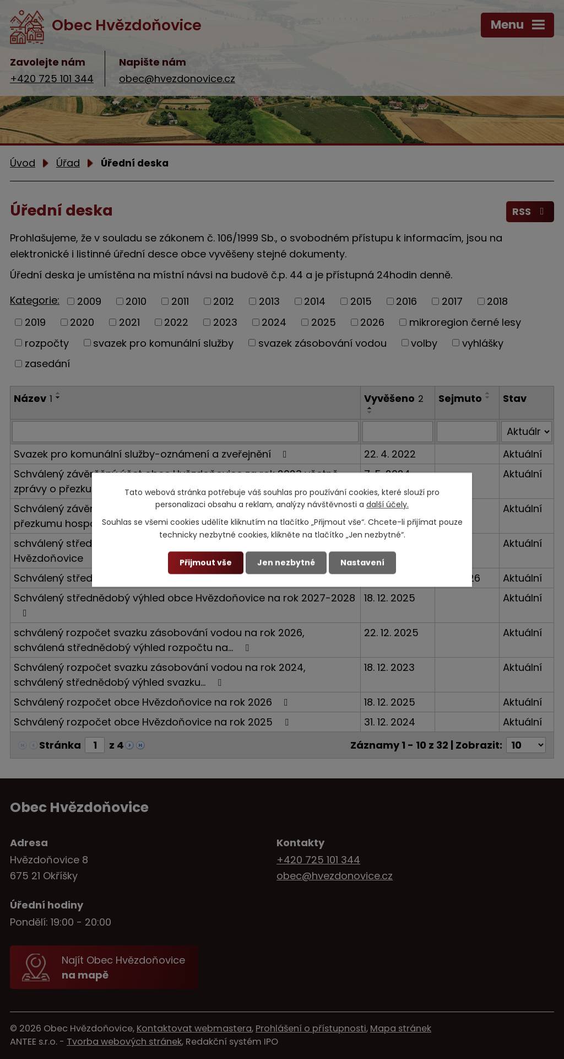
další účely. (387, 504)
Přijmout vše (206, 562)
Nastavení (362, 562)
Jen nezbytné (286, 562)
